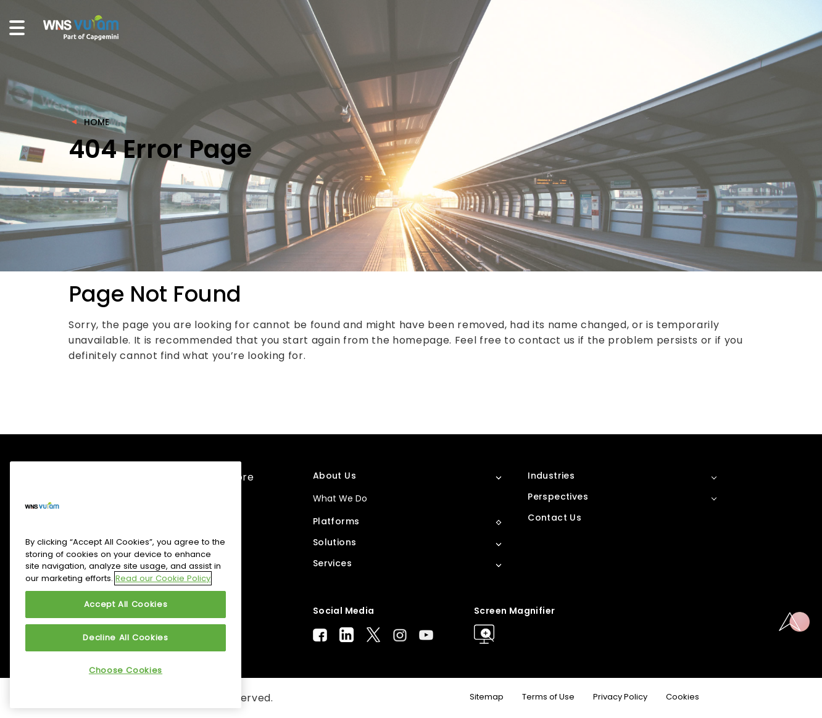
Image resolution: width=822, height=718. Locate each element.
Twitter (373, 634)
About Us (334, 475)
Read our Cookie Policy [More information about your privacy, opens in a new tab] (162, 578)
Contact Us (554, 517)
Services (332, 563)
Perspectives (558, 496)
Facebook (320, 635)
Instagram (400, 635)
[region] (125, 584)
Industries (551, 475)
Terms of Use (548, 697)
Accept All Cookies (126, 604)
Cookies (682, 697)
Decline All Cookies (125, 637)
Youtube (426, 635)
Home (96, 122)
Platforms (336, 521)
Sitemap (487, 697)
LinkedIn (346, 634)
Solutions (335, 542)
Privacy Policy (620, 697)
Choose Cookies (125, 670)
